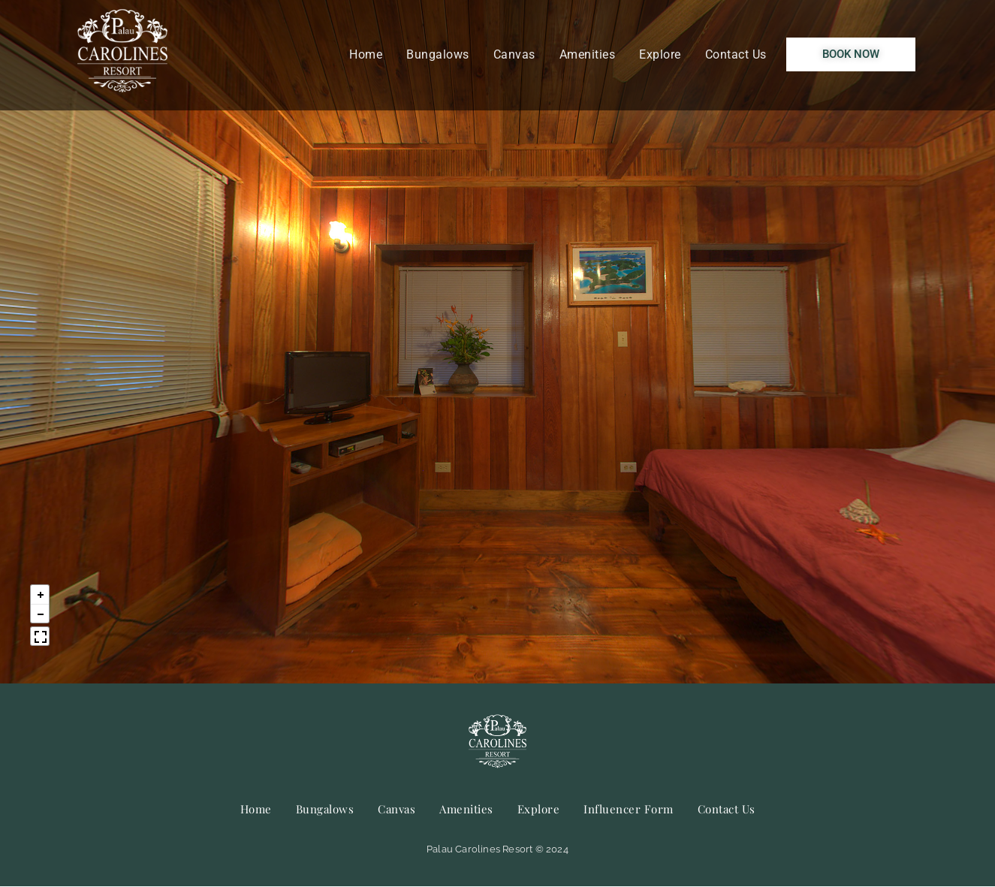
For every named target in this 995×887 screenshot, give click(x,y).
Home (365, 54)
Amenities (587, 54)
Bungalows (437, 54)
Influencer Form (628, 808)
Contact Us (736, 54)
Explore (660, 54)
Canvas (514, 54)
